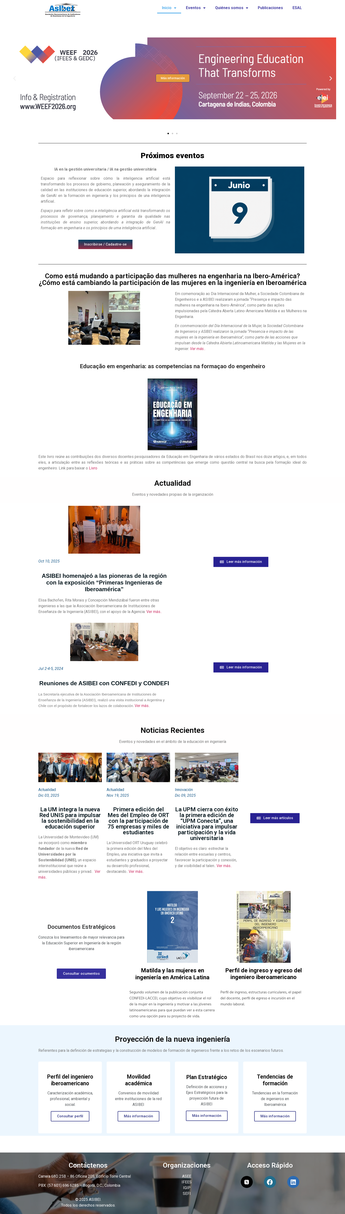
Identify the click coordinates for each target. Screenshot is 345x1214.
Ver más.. (198, 348)
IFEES (187, 1182)
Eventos (196, 8)
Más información (138, 1116)
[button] (168, 133)
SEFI (187, 1193)
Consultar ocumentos (81, 973)
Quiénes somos (231, 8)
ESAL (297, 8)
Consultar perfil (70, 1116)
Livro (93, 468)
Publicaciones (270, 8)
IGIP (186, 1188)
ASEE (186, 1176)
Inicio (169, 8)
